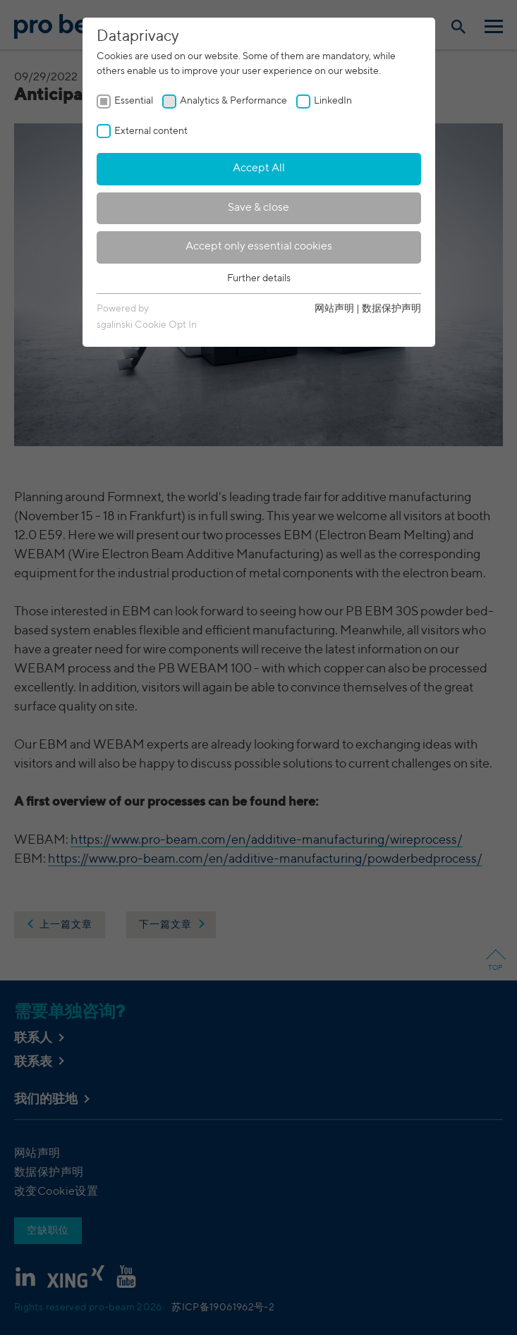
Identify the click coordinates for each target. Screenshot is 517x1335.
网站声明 (334, 309)
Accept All (259, 168)
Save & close (258, 208)
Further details (259, 278)
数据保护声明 (391, 309)
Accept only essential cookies (258, 246)
